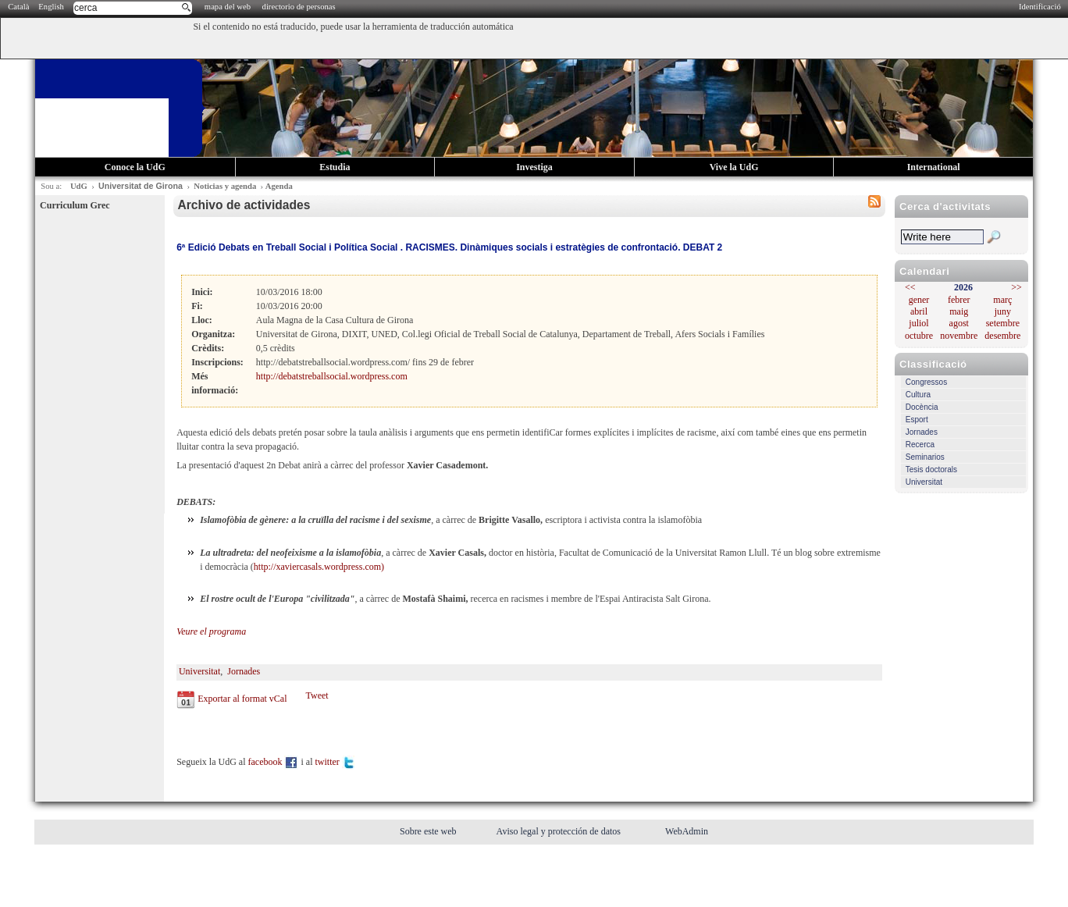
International (933, 167)
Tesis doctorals (931, 469)
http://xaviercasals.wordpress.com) (319, 566)
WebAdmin (686, 831)
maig (958, 311)
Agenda (279, 186)
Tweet (316, 695)
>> (1016, 287)
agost (959, 323)
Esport (917, 419)
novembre (958, 335)
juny (1003, 311)
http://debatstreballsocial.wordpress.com (332, 376)
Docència (922, 407)
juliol (918, 323)
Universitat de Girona (140, 185)
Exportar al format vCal (242, 698)
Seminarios (925, 457)
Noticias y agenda (225, 186)
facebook (273, 761)
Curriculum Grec (74, 205)
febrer (959, 299)
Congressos (926, 382)
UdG (78, 186)
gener (919, 299)
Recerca (920, 444)
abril (918, 311)
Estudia (334, 167)
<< (910, 287)
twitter (335, 761)
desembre (1002, 335)
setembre (1003, 323)
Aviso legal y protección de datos (560, 831)
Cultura (918, 394)
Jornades (922, 432)
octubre (919, 335)
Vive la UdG (734, 167)
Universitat (924, 482)
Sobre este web (429, 831)
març (1002, 299)
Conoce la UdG (135, 167)
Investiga (534, 167)
